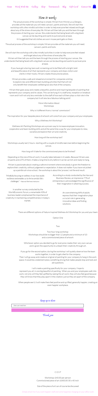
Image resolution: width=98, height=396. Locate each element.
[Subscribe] (47, 310)
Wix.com (43, 320)
